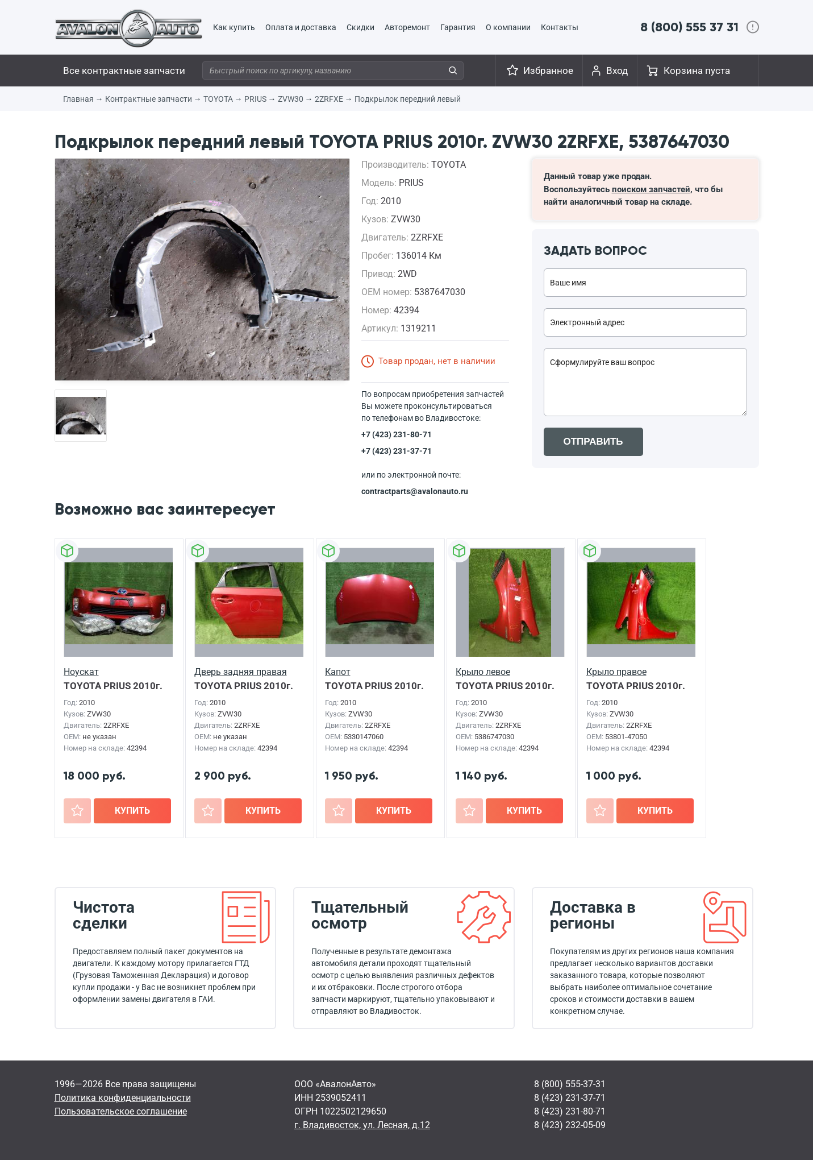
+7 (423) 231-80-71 (396, 434)
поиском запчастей (651, 189)
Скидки (360, 27)
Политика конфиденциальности (123, 1097)
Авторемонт (407, 27)
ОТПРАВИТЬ (593, 441)
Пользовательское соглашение (121, 1111)
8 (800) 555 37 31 (689, 27)
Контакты (559, 27)
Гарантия (458, 27)
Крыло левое (483, 671)
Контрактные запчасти (148, 98)
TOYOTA (218, 98)
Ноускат (81, 671)
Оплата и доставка (300, 27)
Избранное (548, 70)
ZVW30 (290, 98)
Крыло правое (616, 671)
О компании (508, 27)
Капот (338, 671)
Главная (78, 98)
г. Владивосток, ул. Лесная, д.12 (362, 1125)
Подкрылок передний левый (408, 98)
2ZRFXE (329, 98)
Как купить (234, 27)
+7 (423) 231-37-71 (396, 450)
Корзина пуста (697, 70)
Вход (617, 70)
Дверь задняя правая (240, 671)
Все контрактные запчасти (124, 70)
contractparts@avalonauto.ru (414, 491)
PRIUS (255, 98)
